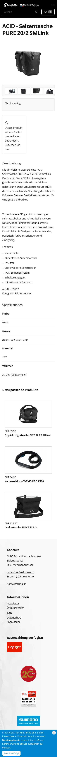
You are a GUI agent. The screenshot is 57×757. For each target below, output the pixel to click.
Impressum (13, 622)
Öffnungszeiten (15, 608)
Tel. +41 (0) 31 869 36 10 (20, 576)
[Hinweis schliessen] (54, 733)
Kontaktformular (16, 584)
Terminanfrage (11, 753)
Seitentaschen (23, 293)
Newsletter (13, 603)
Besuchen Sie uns (12, 147)
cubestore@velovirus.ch (20, 572)
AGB (9, 613)
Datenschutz (14, 617)
